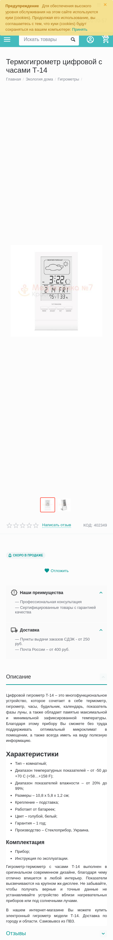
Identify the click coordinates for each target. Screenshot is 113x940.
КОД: (88, 597)
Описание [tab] (56, 749)
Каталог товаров (7, 39)
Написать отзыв (56, 597)
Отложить (56, 643)
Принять (79, 29)
